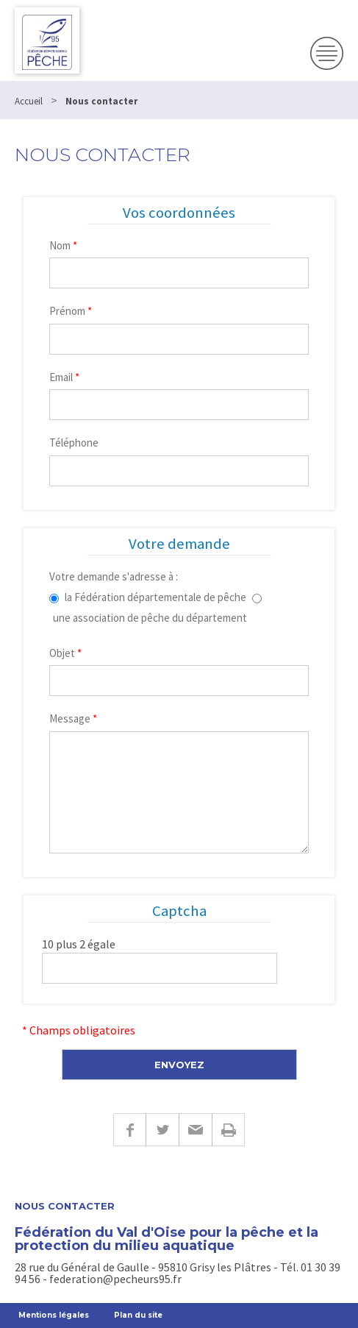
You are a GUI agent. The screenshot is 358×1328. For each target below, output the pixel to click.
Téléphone (74, 443)
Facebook (129, 1129)
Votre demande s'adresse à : (113, 576)
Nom (63, 245)
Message (73, 718)
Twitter (162, 1129)
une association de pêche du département (150, 618)
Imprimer (228, 1129)
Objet (65, 653)
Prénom (70, 311)
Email (64, 377)
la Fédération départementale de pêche (155, 597)
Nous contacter (65, 1206)
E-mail (195, 1129)
